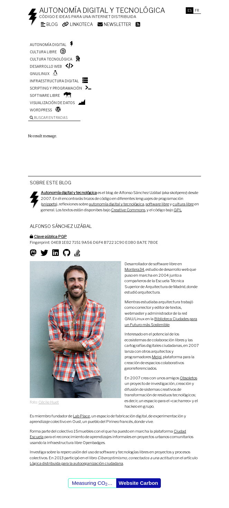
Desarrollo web (46, 66)
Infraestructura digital (54, 81)
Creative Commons (128, 209)
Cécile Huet (48, 402)
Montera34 (134, 269)
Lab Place (81, 416)
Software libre (45, 95)
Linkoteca (77, 24)
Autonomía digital (48, 45)
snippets (49, 204)
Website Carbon (138, 483)
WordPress (41, 110)
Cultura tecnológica (51, 59)
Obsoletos (188, 378)
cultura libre (183, 204)
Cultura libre (43, 52)
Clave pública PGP (50, 236)
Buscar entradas (48, 118)
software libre (157, 204)
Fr (197, 10)
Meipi (157, 356)
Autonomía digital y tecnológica (102, 10)
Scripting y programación (56, 88)
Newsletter (114, 24)
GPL (178, 209)
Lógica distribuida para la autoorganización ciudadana (76, 463)
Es (189, 10)
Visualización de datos (52, 103)
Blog (49, 24)
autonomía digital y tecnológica (116, 204)
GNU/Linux (39, 74)
